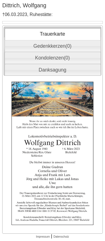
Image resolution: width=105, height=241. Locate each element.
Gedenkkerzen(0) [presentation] (52, 46)
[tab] (53, 34)
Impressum (43, 236)
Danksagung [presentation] (52, 70)
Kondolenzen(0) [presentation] (52, 58)
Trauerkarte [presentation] (52, 34)
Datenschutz (61, 236)
